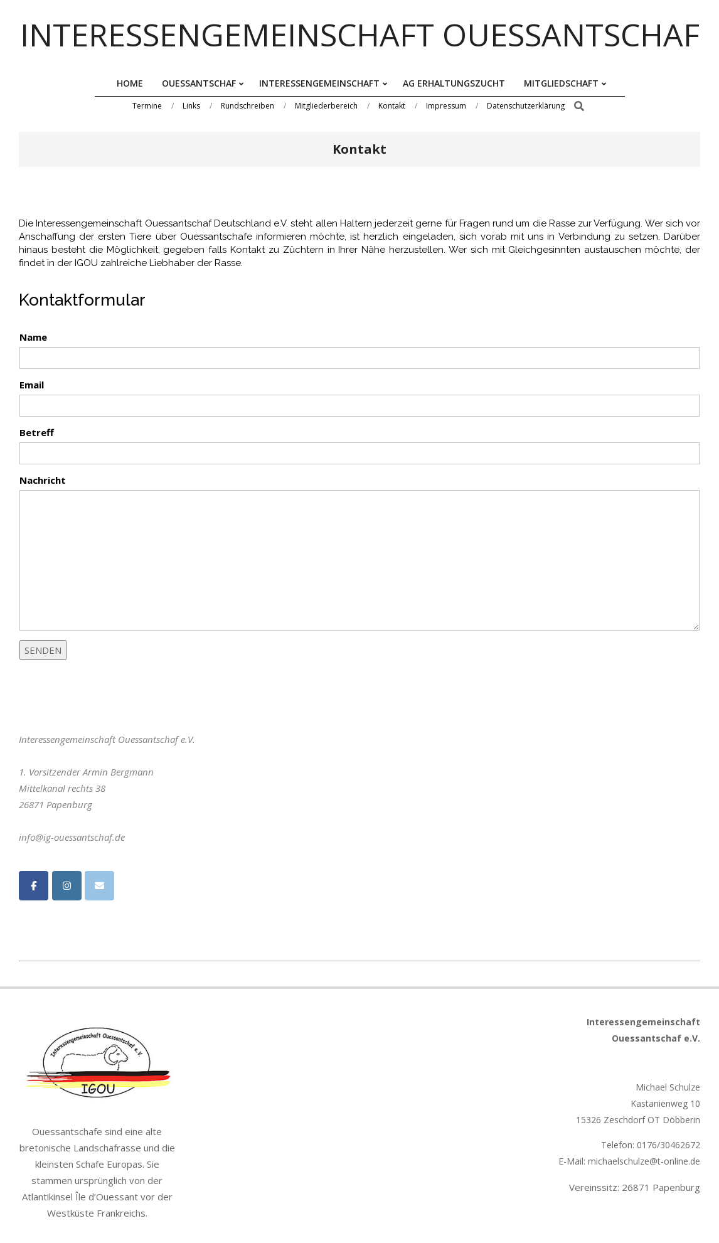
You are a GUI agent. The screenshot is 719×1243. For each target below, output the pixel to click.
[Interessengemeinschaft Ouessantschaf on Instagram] (67, 885)
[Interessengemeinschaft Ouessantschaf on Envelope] (99, 885)
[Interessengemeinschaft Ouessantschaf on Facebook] (33, 885)
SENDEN (42, 650)
